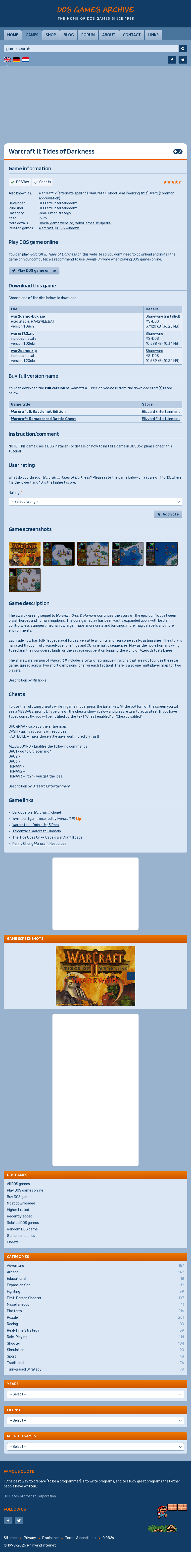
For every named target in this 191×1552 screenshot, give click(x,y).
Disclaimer (50, 1538)
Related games (21, 1436)
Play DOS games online (25, 1190)
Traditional (95, 1363)
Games (32, 34)
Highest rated (18, 1210)
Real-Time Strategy (55, 213)
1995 (43, 218)
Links (153, 34)
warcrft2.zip (23, 334)
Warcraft (46, 228)
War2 (154, 193)
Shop (51, 34)
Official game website (56, 223)
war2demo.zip (24, 351)
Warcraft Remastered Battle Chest (43, 419)
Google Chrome (98, 259)
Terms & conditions (80, 1538)
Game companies (21, 1236)
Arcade (95, 1272)
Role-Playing (95, 1337)
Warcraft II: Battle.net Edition (38, 412)
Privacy (30, 1538)
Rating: (15, 493)
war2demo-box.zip (28, 316)
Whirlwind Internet (41, 1545)
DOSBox (22, 182)
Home (12, 34)
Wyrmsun (19, 819)
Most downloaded (21, 1203)
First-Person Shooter (95, 1298)
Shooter (95, 1343)
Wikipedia (103, 223)
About (108, 34)
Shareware (154, 334)
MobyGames (85, 223)
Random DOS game (22, 1229)
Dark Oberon (22, 812)
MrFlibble (40, 680)
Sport (95, 1356)
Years (12, 1383)
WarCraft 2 (48, 193)
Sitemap (11, 1538)
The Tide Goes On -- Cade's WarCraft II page (47, 837)
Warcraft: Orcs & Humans (76, 615)
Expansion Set (95, 1285)
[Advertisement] (95, 101)
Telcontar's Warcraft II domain (36, 831)
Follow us (15, 1509)
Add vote (171, 514)
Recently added (19, 1216)
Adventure (95, 1265)
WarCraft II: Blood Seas (107, 193)
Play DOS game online (36, 270)
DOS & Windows (67, 228)
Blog (69, 34)
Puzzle (95, 1317)
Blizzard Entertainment (58, 203)
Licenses (15, 1409)
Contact (132, 34)
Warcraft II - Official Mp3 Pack (35, 825)
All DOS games (18, 1184)
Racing (95, 1324)
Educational (95, 1278)
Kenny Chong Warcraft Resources (39, 844)
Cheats (13, 1242)
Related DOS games (23, 1223)
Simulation (95, 1350)
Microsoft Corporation (38, 1496)
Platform (95, 1311)
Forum (88, 34)
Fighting (95, 1291)
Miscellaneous (95, 1304)
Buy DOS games (19, 1197)
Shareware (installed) (163, 316)
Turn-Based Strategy (95, 1369)
